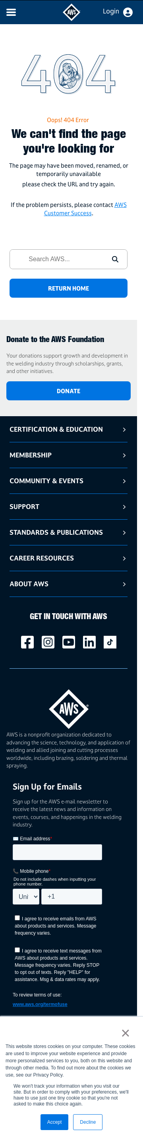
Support (24, 506)
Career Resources (42, 558)
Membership (31, 455)
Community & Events (46, 480)
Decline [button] (88, 1122)
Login (111, 11)
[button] (115, 259)
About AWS (29, 584)
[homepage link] (68, 706)
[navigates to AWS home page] (71, 19)
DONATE (68, 391)
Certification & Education (56, 429)
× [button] (125, 1033)
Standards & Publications (56, 532)
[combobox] (56, 259)
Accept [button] (54, 1122)
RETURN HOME (68, 288)
